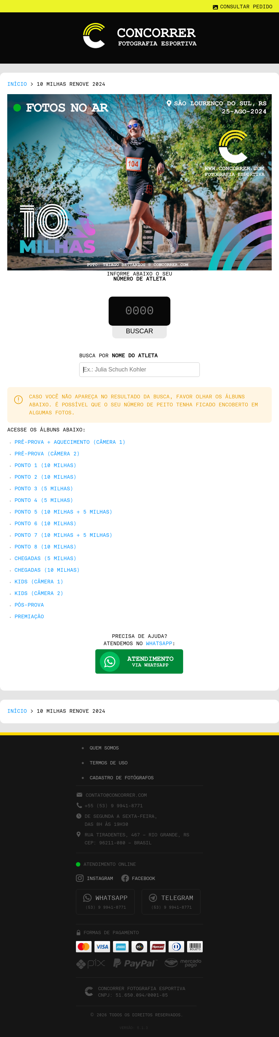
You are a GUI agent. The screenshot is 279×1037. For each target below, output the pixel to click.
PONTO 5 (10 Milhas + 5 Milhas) (64, 512)
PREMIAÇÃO (29, 617)
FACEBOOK (143, 878)
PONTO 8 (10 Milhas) (46, 547)
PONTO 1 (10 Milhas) (46, 465)
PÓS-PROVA (29, 605)
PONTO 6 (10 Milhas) (46, 524)
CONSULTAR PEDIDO (246, 7)
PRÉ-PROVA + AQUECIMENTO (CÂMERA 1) (70, 442)
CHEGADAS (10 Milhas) (47, 570)
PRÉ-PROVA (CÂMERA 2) (47, 454)
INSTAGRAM (100, 878)
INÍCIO (17, 84)
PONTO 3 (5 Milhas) (44, 489)
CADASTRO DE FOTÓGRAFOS (122, 778)
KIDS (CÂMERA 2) (39, 593)
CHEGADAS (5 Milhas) (46, 558)
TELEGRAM (177, 898)
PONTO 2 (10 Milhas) (46, 477)
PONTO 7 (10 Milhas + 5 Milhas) (64, 535)
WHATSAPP (159, 644)
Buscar (139, 331)
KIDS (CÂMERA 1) (39, 582)
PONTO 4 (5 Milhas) (44, 500)
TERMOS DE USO (109, 763)
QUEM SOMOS (104, 748)
